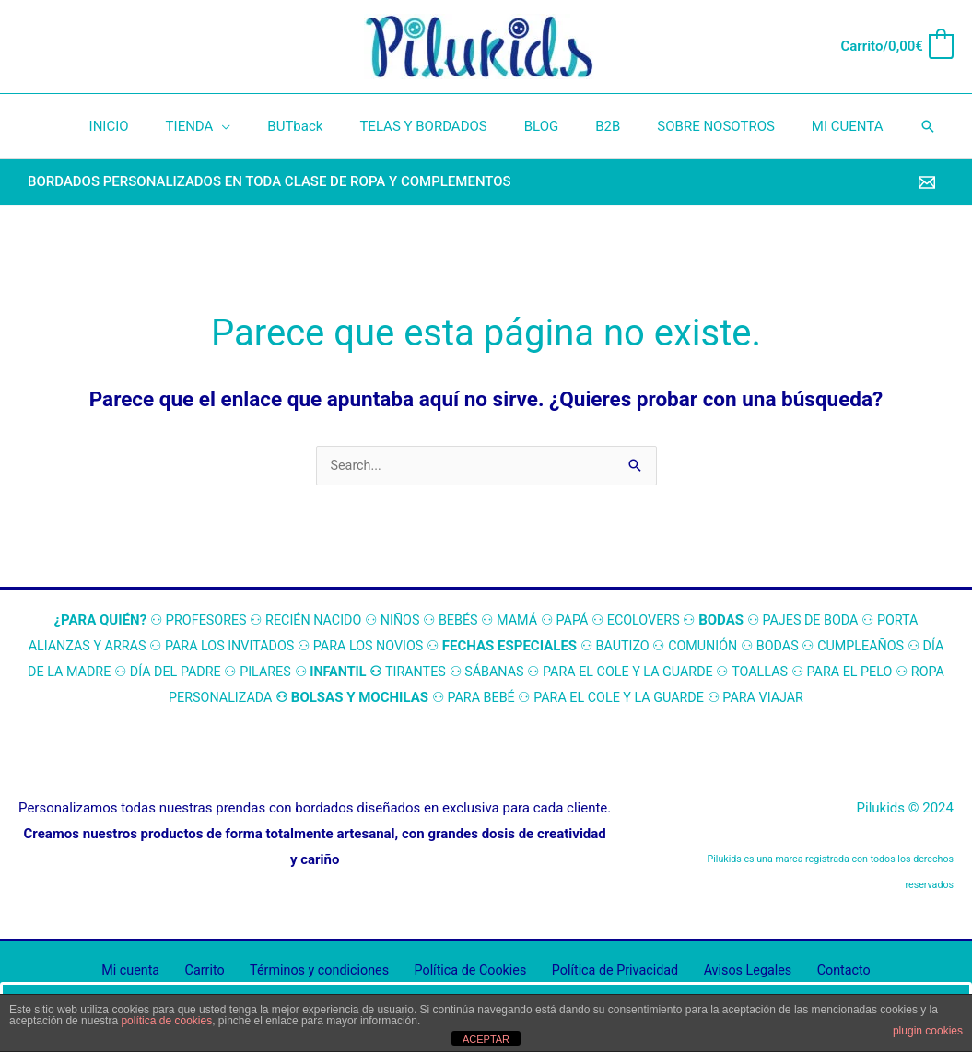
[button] (891, 126)
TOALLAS (809, 672)
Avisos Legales (734, 972)
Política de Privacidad (608, 972)
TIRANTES (452, 672)
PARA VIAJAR (797, 698)
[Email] (927, 182)
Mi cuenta (152, 972)
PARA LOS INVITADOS (236, 646)
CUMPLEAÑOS (884, 646)
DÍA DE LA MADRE (81, 672)
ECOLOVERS (648, 621)
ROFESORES (200, 621)
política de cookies (166, 1020)
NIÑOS (396, 621)
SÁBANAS (534, 672)
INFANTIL (372, 672)
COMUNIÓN (721, 646)
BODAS (799, 646)
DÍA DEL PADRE (204, 672)
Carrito (217, 972)
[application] (244, 126)
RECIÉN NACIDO (306, 621)
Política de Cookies (470, 972)
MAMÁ (517, 621)
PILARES (296, 672)
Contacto (822, 972)
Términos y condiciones (324, 972)
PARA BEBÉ (504, 698)
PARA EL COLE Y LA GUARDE (673, 672)
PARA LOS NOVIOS (380, 646)
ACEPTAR (486, 1039)
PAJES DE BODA (818, 621)
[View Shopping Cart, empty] (896, 46)
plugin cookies (928, 1030)
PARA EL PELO (902, 672)
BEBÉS (456, 621)
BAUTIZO (638, 646)
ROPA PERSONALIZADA (220, 698)
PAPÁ (574, 621)
